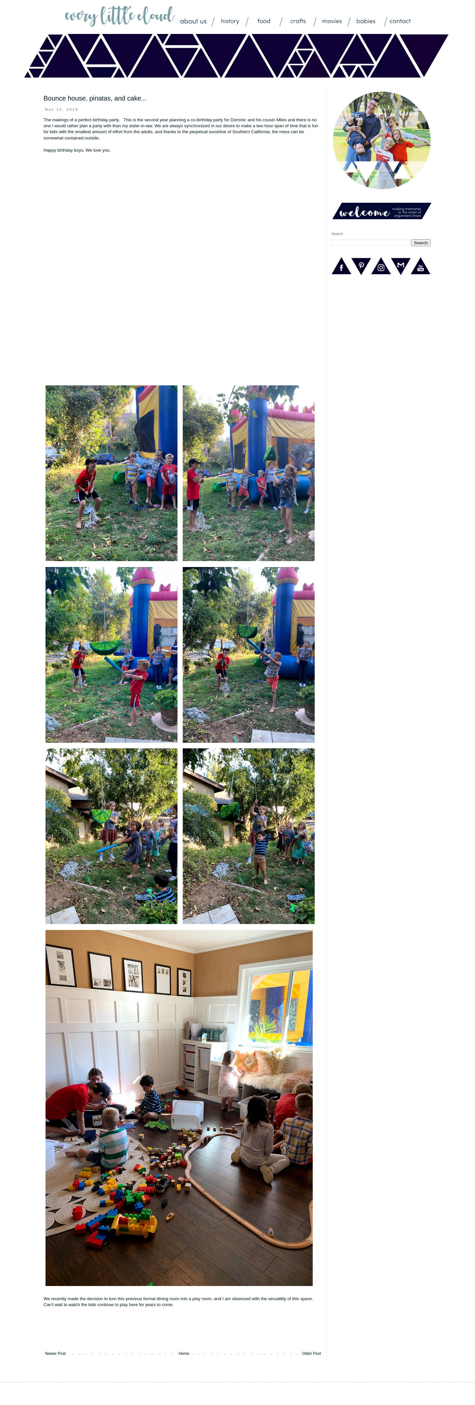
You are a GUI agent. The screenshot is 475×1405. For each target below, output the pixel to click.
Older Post (311, 1353)
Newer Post (55, 1353)
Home (184, 1353)
